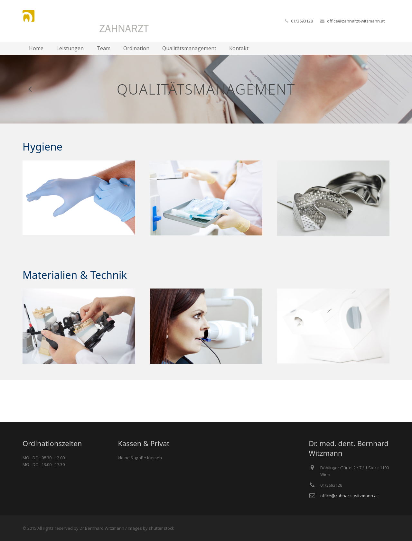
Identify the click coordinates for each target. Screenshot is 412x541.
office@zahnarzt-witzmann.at (356, 21)
